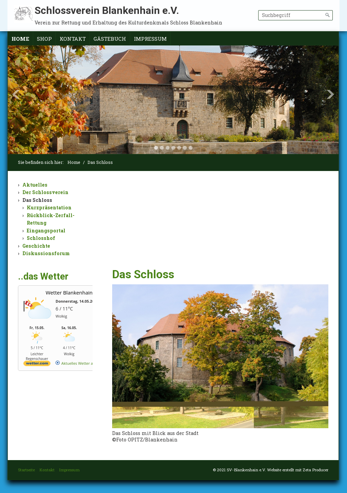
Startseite (26, 469)
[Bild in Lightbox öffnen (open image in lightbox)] (220, 356)
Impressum (150, 38)
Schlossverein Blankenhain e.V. (107, 10)
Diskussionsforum (46, 253)
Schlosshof (41, 238)
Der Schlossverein (45, 192)
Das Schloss (37, 200)
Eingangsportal (46, 230)
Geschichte (36, 246)
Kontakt (73, 38)
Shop (44, 38)
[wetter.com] (36, 364)
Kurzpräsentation (49, 207)
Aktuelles (34, 185)
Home (20, 38)
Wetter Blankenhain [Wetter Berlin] (69, 292)
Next (330, 94)
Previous (16, 94)
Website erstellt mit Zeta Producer (297, 469)
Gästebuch (110, 38)
